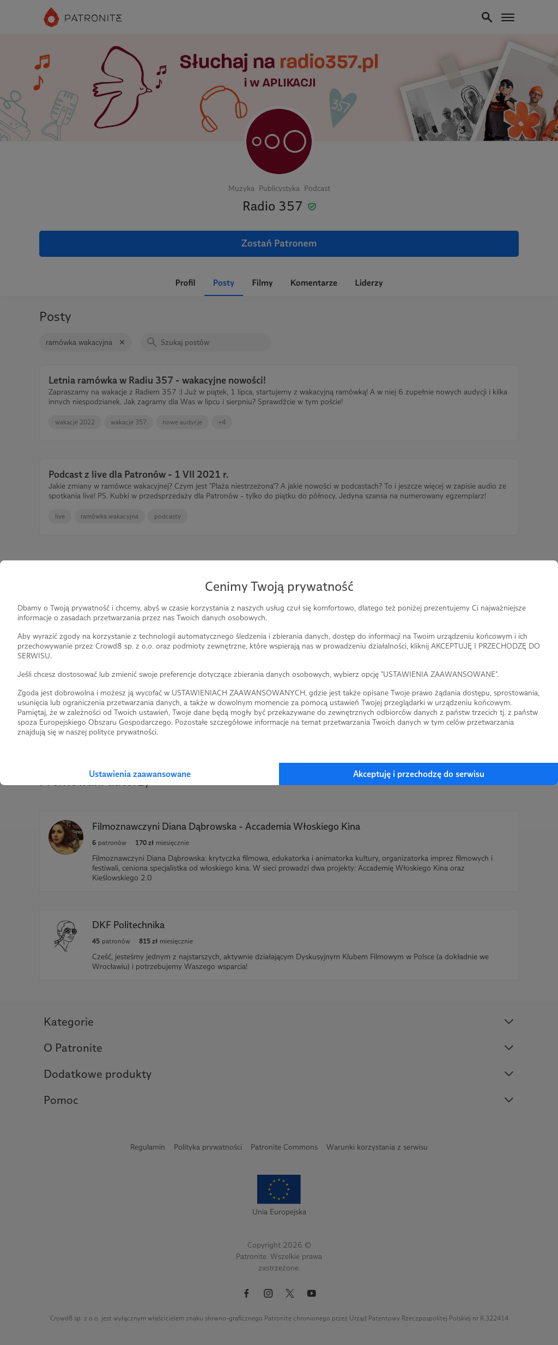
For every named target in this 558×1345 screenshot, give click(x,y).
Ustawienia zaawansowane (140, 774)
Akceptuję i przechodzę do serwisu (418, 774)
